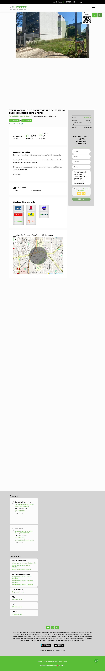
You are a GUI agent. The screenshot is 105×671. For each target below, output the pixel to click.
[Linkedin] (57, 627)
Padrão (16, 116)
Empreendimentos (18, 592)
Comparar (27, 120)
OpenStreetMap (59, 273)
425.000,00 (87, 117)
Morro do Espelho (25, 116)
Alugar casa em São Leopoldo (21, 569)
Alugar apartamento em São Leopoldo (24, 563)
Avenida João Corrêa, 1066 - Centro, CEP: (24, 532)
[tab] (94, 15)
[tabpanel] (52, 35)
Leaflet (50, 273)
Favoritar (14, 120)
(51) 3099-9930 (20, 537)
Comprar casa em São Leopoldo (22, 584)
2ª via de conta (17, 607)
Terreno (11, 116)
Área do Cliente (57, 2)
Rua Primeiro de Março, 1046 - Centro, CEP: (24, 505)
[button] (81, 2)
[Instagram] (52, 627)
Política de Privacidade (47, 650)
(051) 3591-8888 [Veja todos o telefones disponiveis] (71, 2)
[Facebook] (48, 627)
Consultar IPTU (17, 599)
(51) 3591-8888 (20, 511)
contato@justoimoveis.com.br (24, 540)
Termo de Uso (60, 650)
